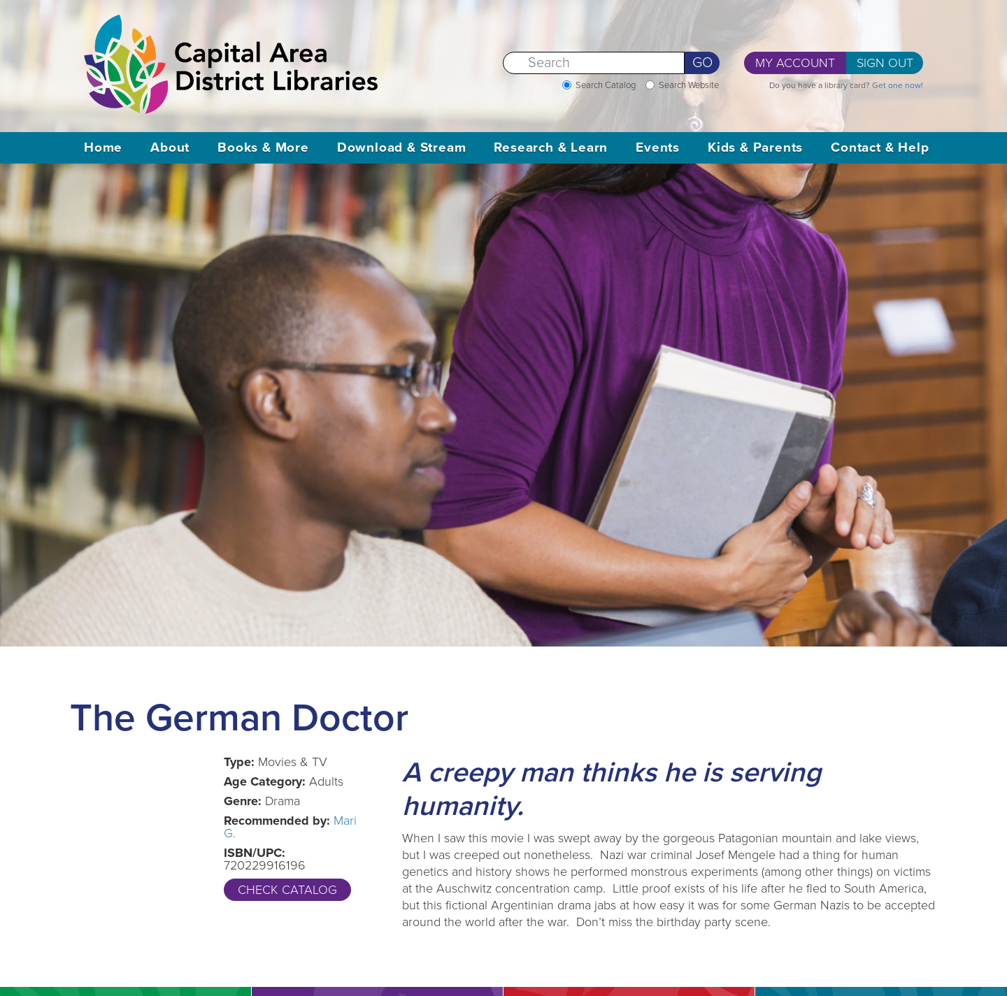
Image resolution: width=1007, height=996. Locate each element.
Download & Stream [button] (401, 147)
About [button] (170, 147)
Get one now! (897, 85)
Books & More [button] (263, 147)
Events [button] (658, 147)
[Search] (594, 63)
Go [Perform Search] (702, 63)
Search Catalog (606, 85)
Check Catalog (287, 889)
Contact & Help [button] (880, 147)
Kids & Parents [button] (755, 147)
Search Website (689, 85)
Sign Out (885, 63)
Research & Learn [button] (551, 147)
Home (103, 147)
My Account (795, 63)
